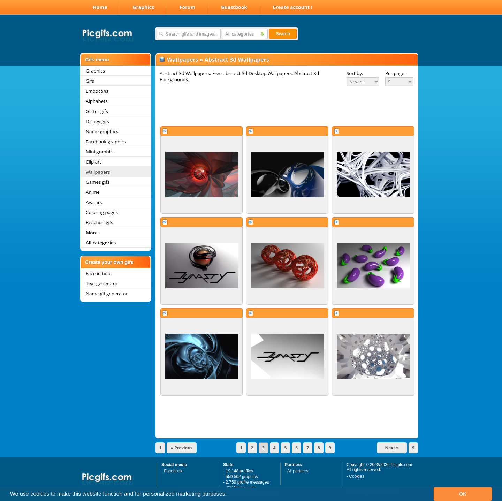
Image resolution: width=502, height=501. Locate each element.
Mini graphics (100, 152)
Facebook (173, 471)
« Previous (181, 448)
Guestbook (234, 7)
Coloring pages (102, 212)
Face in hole (99, 273)
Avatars (94, 202)
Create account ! (292, 7)
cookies (39, 494)
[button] (229, 495)
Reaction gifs (99, 222)
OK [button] (463, 494)
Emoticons (97, 91)
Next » (392, 448)
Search (283, 33)
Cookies (356, 476)
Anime (93, 192)
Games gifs (97, 182)
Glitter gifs (97, 111)
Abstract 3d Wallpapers (237, 59)
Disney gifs (97, 121)
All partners (298, 471)
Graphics (143, 7)
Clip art (93, 162)
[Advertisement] (287, 106)
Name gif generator (107, 293)
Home (100, 7)
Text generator (101, 283)
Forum (188, 7)
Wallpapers (98, 172)
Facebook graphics (106, 141)
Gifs (90, 81)
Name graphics (102, 131)
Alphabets (96, 101)
